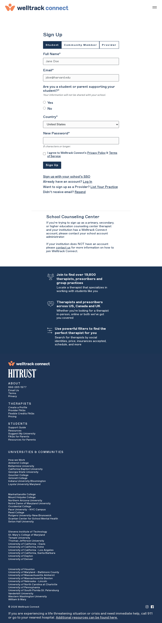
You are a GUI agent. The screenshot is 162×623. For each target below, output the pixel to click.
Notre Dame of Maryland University (29, 503)
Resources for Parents (22, 439)
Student (52, 45)
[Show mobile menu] (154, 7)
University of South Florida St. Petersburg (33, 590)
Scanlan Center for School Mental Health (33, 518)
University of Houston (21, 569)
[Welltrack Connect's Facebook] (152, 606)
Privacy (12, 396)
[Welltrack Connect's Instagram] (147, 606)
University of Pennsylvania (24, 587)
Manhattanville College (22, 494)
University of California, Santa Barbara (31, 553)
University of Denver (20, 559)
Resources (15, 430)
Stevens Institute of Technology (27, 531)
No (49, 108)
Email (48, 70)
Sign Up (52, 165)
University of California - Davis (26, 544)
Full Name (52, 54)
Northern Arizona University (25, 500)
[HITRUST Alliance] (81, 373)
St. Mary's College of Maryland (26, 535)
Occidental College (19, 506)
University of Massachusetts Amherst (31, 575)
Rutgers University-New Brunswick (29, 515)
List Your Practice (104, 187)
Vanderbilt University (20, 593)
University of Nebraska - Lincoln (27, 581)
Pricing (12, 416)
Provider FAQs (17, 410)
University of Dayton (20, 556)
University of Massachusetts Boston (30, 578)
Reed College (16, 512)
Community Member (80, 45)
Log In (87, 181)
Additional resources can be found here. (87, 617)
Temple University (19, 538)
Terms (12, 393)
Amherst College (18, 463)
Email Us (13, 390)
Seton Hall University (21, 521)
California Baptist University (25, 469)
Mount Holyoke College (22, 497)
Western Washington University (27, 596)
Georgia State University (23, 472)
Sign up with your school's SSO (66, 176)
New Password (56, 133)
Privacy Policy (96, 152)
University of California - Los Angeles (31, 550)
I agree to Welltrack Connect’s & (82, 154)
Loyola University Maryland (24, 484)
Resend (80, 192)
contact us (63, 247)
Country (50, 117)
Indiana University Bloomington (27, 481)
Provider (109, 45)
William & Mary (17, 599)
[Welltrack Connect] (36, 7)
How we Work (16, 460)
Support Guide (17, 427)
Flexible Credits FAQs (21, 413)
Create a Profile (17, 407)
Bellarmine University (21, 466)
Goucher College (18, 475)
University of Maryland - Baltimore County (33, 572)
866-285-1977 (17, 387)
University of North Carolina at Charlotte (32, 584)
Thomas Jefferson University (26, 540)
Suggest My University (21, 433)
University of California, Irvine (26, 547)
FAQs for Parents (18, 436)
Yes (50, 102)
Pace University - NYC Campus (27, 509)
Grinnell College (17, 478)
